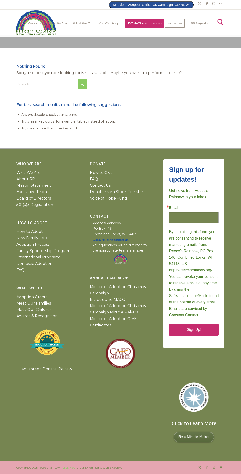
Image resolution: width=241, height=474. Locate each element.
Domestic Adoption (34, 263)
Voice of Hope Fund (108, 198)
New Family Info (31, 238)
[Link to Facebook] (206, 3)
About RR (25, 179)
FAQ (20, 270)
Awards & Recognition (37, 316)
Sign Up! (194, 330)
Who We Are (28, 172)
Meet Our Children (34, 309)
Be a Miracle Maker (193, 437)
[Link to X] (199, 3)
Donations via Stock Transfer (116, 191)
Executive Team (31, 191)
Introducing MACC (107, 299)
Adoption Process (32, 244)
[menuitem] (33, 23)
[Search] (219, 21)
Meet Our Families (33, 303)
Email (173, 207)
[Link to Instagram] (213, 3)
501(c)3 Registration (34, 204)
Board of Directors (33, 198)
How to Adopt (29, 231)
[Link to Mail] (221, 3)
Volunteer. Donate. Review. (47, 369)
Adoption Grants (31, 297)
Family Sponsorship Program (43, 251)
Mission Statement (33, 185)
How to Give (101, 172)
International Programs (38, 257)
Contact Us (100, 185)
